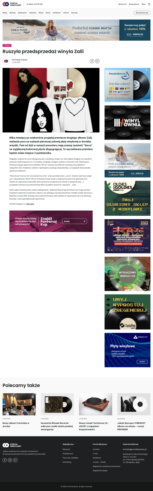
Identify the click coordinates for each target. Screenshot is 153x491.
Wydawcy (97, 458)
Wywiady (13, 13)
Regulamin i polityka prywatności (106, 466)
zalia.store (30, 204)
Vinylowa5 (32, 13)
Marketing (67, 462)
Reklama (66, 449)
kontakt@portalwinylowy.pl (135, 449)
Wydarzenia (122, 4)
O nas (95, 453)
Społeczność (22, 13)
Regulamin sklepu (100, 470)
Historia (66, 13)
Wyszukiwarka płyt (142, 13)
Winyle (41, 13)
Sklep (143, 4)
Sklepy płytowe (134, 4)
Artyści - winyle (99, 462)
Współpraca (68, 453)
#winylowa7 (57, 13)
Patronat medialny (70, 458)
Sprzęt (48, 13)
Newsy (5, 13)
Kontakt (96, 449)
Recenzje (74, 13)
